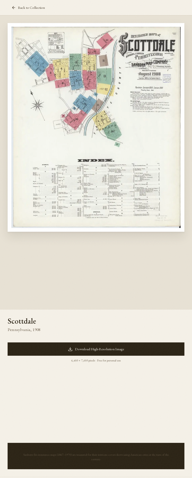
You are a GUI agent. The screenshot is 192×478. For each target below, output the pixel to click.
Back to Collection (28, 7)
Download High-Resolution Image (96, 349)
